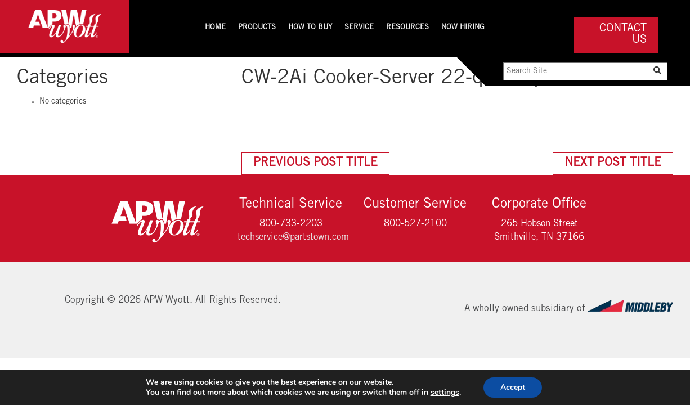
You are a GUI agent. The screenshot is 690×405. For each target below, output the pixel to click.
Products (257, 28)
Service (359, 28)
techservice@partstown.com (293, 237)
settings (445, 393)
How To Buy (310, 28)
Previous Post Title (315, 163)
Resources (407, 28)
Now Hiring (463, 28)
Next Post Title (612, 163)
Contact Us (623, 35)
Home (215, 28)
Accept (512, 387)
